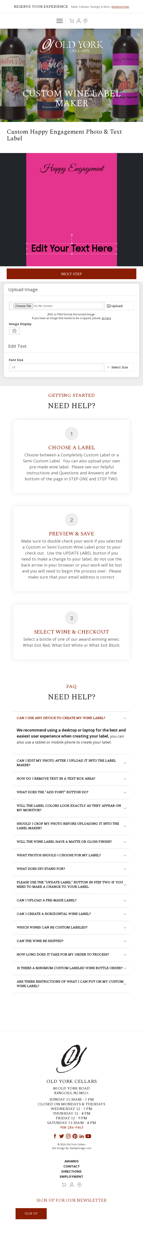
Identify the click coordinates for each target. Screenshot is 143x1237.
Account (78, 21)
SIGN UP (31, 1213)
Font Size (16, 360)
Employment (71, 1176)
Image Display (20, 324)
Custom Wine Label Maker (71, 98)
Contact (71, 1166)
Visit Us (85, 21)
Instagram (68, 1136)
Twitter (61, 1136)
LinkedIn (82, 1136)
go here (106, 318)
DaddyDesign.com (80, 1148)
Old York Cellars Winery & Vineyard (71, 45)
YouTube (88, 1136)
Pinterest (75, 1136)
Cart (71, 21)
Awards (71, 1161)
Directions (71, 1171)
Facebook (55, 1136)
